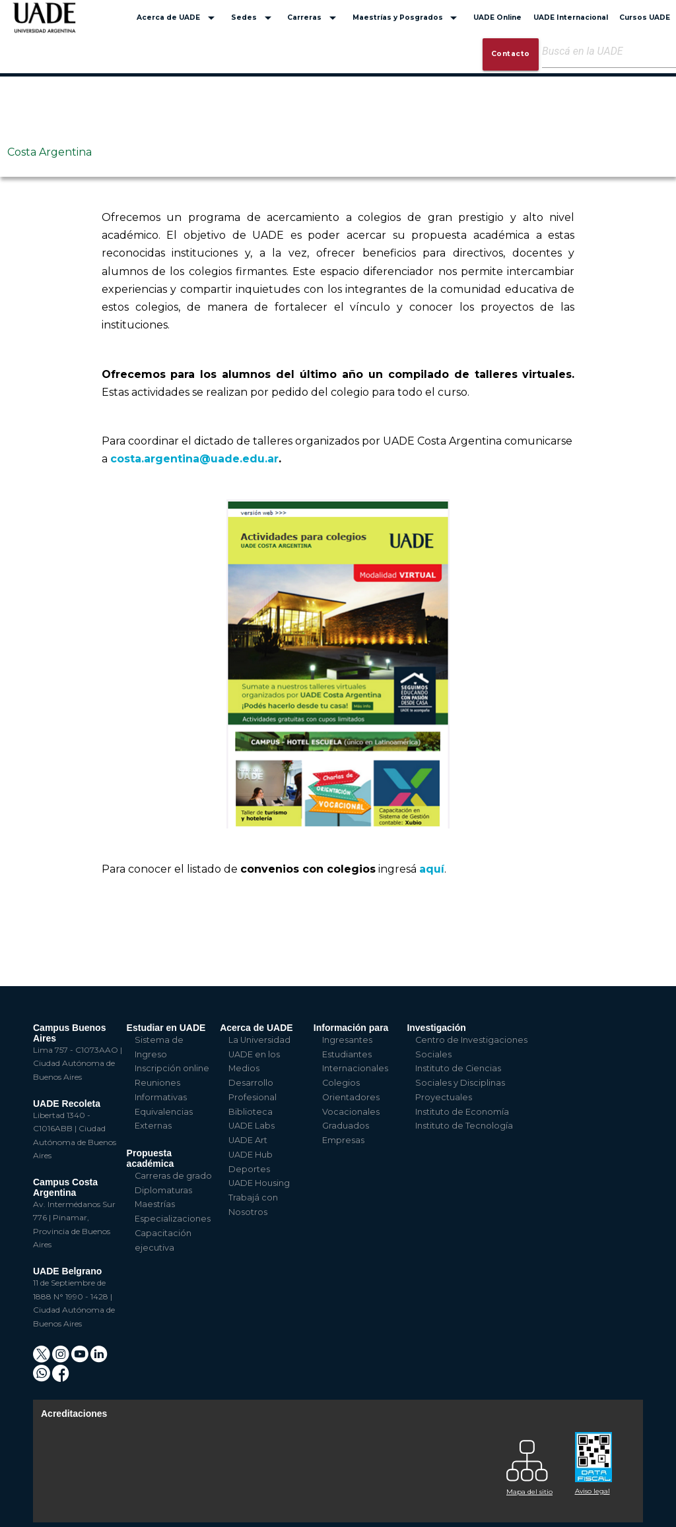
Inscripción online (172, 1068)
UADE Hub (250, 1155)
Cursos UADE (644, 17)
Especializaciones (173, 1219)
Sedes (253, 18)
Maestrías (155, 1204)
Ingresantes (347, 1040)
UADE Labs (251, 1126)
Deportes (249, 1169)
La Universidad (259, 1040)
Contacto (510, 53)
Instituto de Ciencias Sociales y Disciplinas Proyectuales (460, 1082)
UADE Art (247, 1140)
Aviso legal (592, 1491)
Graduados (345, 1126)
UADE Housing (259, 1183)
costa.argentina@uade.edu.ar (194, 458)
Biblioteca (250, 1112)
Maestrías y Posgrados (407, 18)
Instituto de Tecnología (464, 1126)
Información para (351, 1027)
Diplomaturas (163, 1190)
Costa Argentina (49, 152)
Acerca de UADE (178, 18)
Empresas (343, 1140)
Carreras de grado (173, 1176)
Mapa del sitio (529, 1491)
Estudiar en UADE (166, 1027)
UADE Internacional (570, 17)
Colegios (341, 1083)
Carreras (314, 18)
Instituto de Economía (462, 1112)
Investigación (436, 1027)
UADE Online (497, 17)
